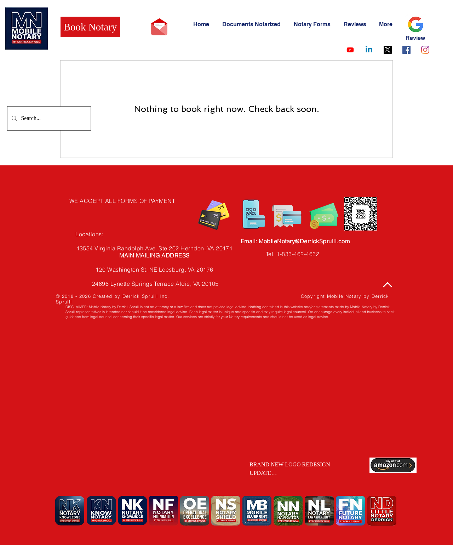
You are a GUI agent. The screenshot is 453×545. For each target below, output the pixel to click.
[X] (388, 50)
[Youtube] (350, 50)
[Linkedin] (369, 50)
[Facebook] (406, 50)
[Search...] (48, 118)
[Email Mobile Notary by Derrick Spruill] (159, 27)
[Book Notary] (90, 27)
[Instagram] (425, 50)
